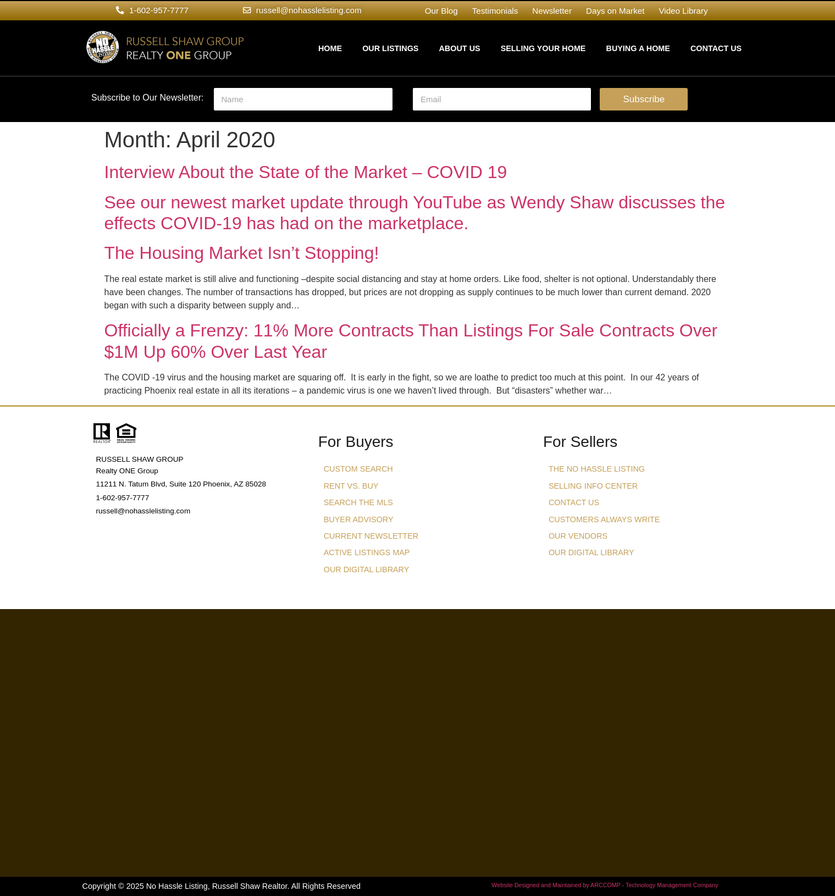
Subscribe (644, 99)
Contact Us (716, 48)
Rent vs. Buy (351, 486)
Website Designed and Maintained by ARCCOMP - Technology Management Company (604, 885)
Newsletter (552, 10)
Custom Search (358, 468)
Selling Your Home (543, 48)
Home (330, 48)
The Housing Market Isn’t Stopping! (241, 253)
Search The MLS (358, 502)
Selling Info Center (593, 486)
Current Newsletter (371, 536)
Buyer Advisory (359, 519)
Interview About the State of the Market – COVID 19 (305, 172)
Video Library (683, 10)
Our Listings (390, 48)
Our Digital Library (367, 569)
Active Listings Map (367, 552)
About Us (459, 48)
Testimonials (495, 10)
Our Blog (441, 10)
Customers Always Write (604, 519)
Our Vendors (578, 536)
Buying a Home (638, 48)
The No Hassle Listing (597, 468)
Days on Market (615, 10)
